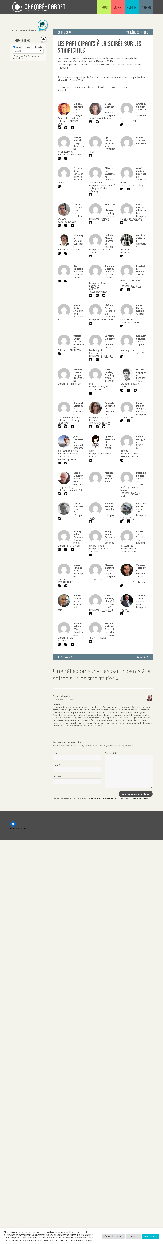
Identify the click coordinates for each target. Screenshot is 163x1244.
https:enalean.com (67, 221)
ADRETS (136, 285)
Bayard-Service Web (99, 388)
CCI (134, 121)
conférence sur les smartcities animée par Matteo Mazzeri (101, 79)
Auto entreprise (128, 251)
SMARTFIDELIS (65, 582)
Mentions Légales (18, 828)
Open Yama (107, 319)
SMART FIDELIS (98, 637)
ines (134, 551)
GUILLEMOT (107, 355)
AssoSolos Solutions (100, 118)
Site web (57, 776)
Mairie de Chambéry (132, 218)
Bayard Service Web (67, 455)
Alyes (77, 277)
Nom (56, 753)
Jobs (107, 8)
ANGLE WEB (128, 517)
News (89, 8)
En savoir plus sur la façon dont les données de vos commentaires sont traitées (119, 798)
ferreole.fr (104, 422)
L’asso (143, 8)
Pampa (78, 515)
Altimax (105, 218)
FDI (92, 151)
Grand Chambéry (98, 284)
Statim (62, 182)
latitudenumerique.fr (99, 291)
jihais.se (72, 459)
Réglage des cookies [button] (113, 1236)
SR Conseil (75, 545)
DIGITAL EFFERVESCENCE (130, 455)
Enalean (79, 216)
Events (125, 8)
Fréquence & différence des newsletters (26, 57)
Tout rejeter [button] (133, 1236)
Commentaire (112, 753)
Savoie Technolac (98, 550)
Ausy (92, 517)
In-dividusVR (76, 490)
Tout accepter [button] (150, 1236)
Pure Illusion (138, 582)
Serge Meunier (61, 696)
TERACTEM (75, 154)
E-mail (56, 764)
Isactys (125, 609)
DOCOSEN (75, 249)
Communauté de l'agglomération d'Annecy (102, 188)
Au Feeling (137, 185)
